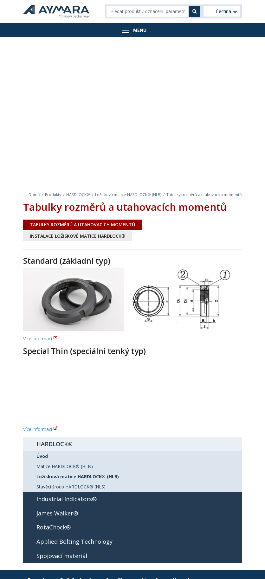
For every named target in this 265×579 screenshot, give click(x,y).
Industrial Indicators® (66, 499)
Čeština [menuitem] (223, 11)
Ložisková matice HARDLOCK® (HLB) (128, 194)
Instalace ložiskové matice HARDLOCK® (77, 236)
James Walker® (57, 513)
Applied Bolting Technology (74, 541)
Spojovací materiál (61, 556)
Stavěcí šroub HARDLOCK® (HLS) (71, 487)
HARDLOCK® (78, 194)
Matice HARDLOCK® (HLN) (64, 466)
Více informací (37, 339)
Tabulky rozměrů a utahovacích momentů (82, 224)
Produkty (53, 194)
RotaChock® (53, 527)
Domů (34, 194)
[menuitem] (222, 11)
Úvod (42, 456)
